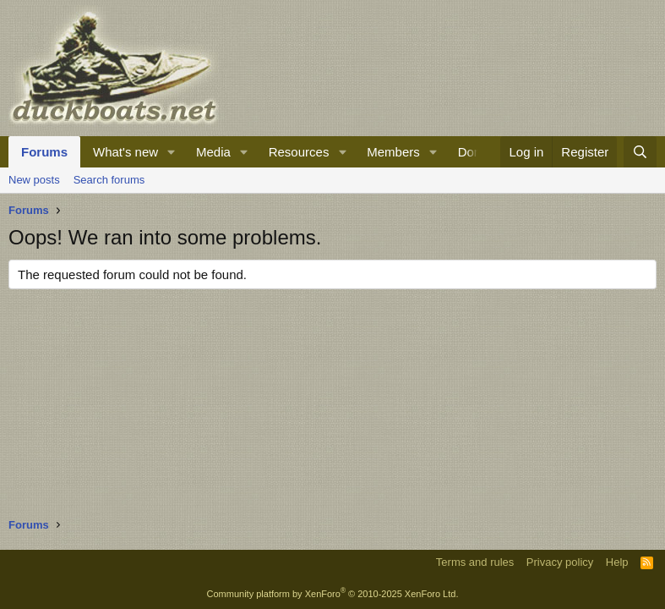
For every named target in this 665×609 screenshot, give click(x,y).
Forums (44, 152)
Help (617, 562)
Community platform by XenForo (333, 594)
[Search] (640, 151)
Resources (299, 152)
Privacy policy (559, 562)
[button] (171, 151)
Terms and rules (475, 562)
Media (213, 152)
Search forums (109, 179)
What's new (125, 152)
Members (393, 152)
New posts (34, 179)
